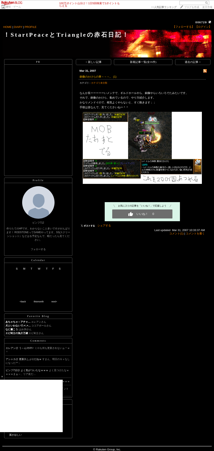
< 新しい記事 (94, 62)
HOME (7, 27)
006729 (201, 22)
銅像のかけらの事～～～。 (96, 76)
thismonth (39, 301)
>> (164, 7)
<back (23, 301)
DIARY (18, 27)
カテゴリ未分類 (99, 83)
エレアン (11, 348)
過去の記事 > (193, 62)
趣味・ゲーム (13, 6)
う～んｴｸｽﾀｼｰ (27, 348)
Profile (38, 180)
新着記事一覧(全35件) (143, 62)
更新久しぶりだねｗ (30, 359)
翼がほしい (15, 434)
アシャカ (11, 359)
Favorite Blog (38, 316)
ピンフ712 (11, 370)
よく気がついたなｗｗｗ (35, 370)
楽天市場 (207, 7)
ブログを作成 (191, 7)
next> (54, 301)
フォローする (38, 249)
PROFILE (31, 27)
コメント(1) (176, 233)
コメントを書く (195, 233)
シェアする (104, 225)
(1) (114, 76)
